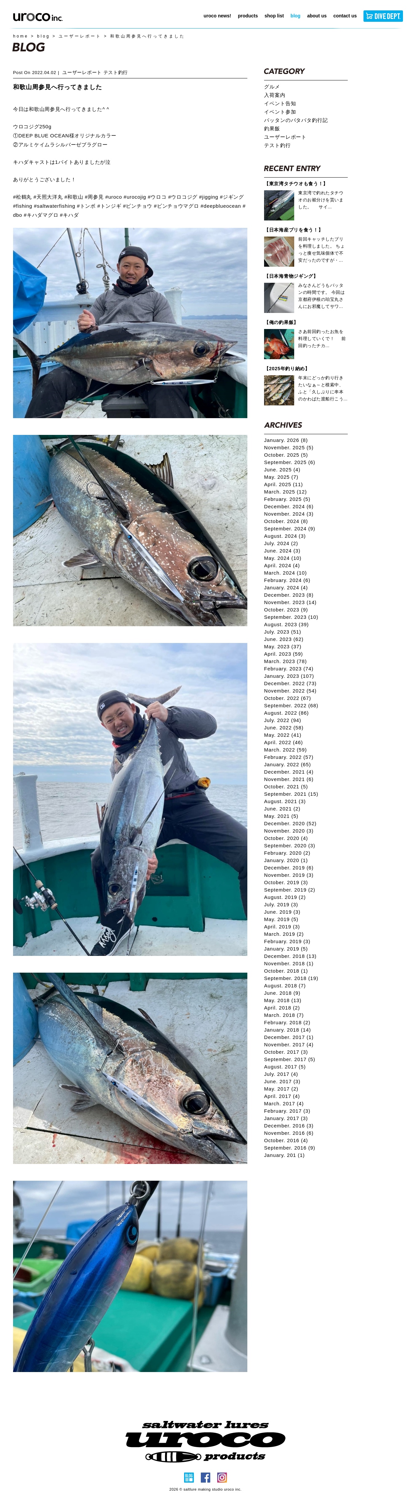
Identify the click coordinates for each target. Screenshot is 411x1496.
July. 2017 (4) (281, 1074)
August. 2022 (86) (286, 713)
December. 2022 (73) (290, 683)
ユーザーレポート (82, 72)
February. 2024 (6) (287, 580)
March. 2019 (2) (284, 934)
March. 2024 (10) (285, 573)
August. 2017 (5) (285, 1066)
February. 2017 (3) (287, 1111)
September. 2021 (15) (291, 794)
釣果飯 (272, 128)
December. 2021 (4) (289, 772)
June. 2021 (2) (282, 808)
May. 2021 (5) (281, 816)
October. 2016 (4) (286, 1140)
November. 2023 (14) (290, 602)
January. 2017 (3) (286, 1118)
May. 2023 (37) (283, 646)
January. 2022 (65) (287, 764)
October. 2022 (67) (287, 698)
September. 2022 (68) (291, 705)
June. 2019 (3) (282, 912)
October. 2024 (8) (286, 521)
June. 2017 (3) (282, 1081)
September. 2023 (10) (291, 617)
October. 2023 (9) (286, 609)
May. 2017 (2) (281, 1089)
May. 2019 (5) (281, 919)
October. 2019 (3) (286, 882)
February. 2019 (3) (287, 941)
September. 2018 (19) (291, 978)
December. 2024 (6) (289, 506)
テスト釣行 (115, 72)
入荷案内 (274, 95)
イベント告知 (280, 103)
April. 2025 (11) (283, 484)
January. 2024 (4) (286, 587)
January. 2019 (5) (286, 949)
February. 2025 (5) (287, 499)
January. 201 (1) (284, 1155)
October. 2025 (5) (286, 455)
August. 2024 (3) (285, 536)
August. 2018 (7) (285, 985)
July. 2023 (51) (282, 632)
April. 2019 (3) (282, 926)
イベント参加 (280, 112)
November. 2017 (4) (289, 1044)
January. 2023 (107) (289, 676)
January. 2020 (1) (286, 860)
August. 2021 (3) (285, 801)
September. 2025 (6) (289, 462)
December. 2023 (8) (289, 595)
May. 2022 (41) (283, 735)
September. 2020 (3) (289, 845)
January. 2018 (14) (287, 1030)
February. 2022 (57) (289, 757)
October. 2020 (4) (286, 838)
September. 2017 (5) (289, 1059)
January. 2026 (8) (286, 440)
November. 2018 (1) (289, 963)
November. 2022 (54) (290, 691)
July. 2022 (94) (282, 720)
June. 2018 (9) (282, 993)
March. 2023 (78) (285, 661)
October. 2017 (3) (286, 1052)
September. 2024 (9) (289, 528)
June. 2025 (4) (282, 469)
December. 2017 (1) (289, 1037)
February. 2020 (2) (287, 853)
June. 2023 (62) (284, 639)
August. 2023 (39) (286, 624)
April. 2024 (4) (282, 565)
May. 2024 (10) (283, 558)
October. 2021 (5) (286, 786)
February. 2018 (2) (287, 1022)
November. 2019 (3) (289, 875)
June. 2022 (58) (284, 727)
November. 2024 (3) (289, 514)
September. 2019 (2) (289, 890)
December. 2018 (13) (290, 956)
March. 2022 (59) (285, 750)
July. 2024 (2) (281, 543)
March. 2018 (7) (284, 1015)
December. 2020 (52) (290, 823)
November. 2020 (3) (289, 831)
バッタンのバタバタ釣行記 (296, 120)
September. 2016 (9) (289, 1148)
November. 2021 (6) (289, 779)
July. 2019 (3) (281, 904)
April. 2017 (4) (282, 1096)
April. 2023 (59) (283, 654)
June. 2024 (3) (282, 551)
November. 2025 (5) (289, 447)
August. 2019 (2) (285, 897)
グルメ (272, 86)
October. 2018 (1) (286, 971)
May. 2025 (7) (281, 477)
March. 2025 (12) (285, 492)
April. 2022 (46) (283, 742)
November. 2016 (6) (289, 1133)
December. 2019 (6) (289, 867)
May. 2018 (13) (283, 1000)
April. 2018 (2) (282, 1008)
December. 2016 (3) (289, 1125)
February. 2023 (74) (289, 668)
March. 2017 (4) (284, 1103)
